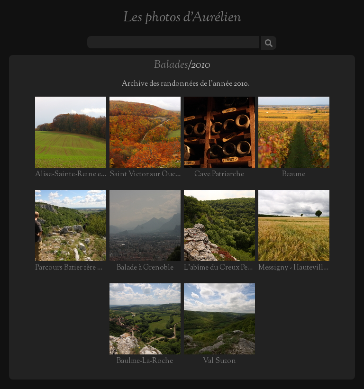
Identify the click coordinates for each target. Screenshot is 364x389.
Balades (171, 65)
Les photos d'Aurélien (182, 18)
